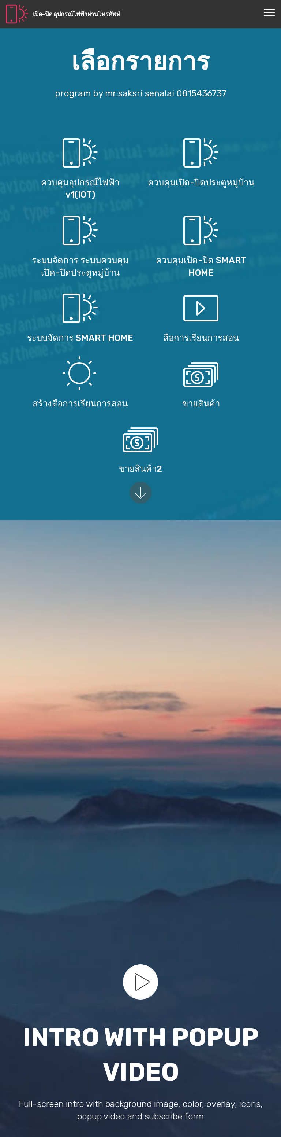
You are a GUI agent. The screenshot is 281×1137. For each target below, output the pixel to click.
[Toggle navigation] (269, 12)
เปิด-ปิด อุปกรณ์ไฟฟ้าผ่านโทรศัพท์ (76, 14)
